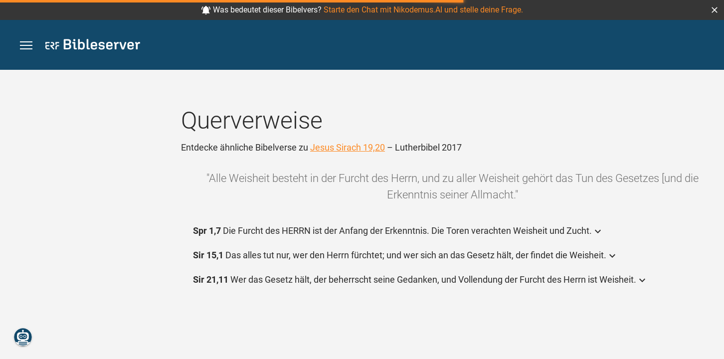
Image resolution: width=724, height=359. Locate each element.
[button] (715, 10)
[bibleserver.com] (92, 46)
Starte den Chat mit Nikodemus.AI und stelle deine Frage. (423, 9)
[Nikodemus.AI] (23, 337)
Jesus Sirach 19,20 (347, 147)
